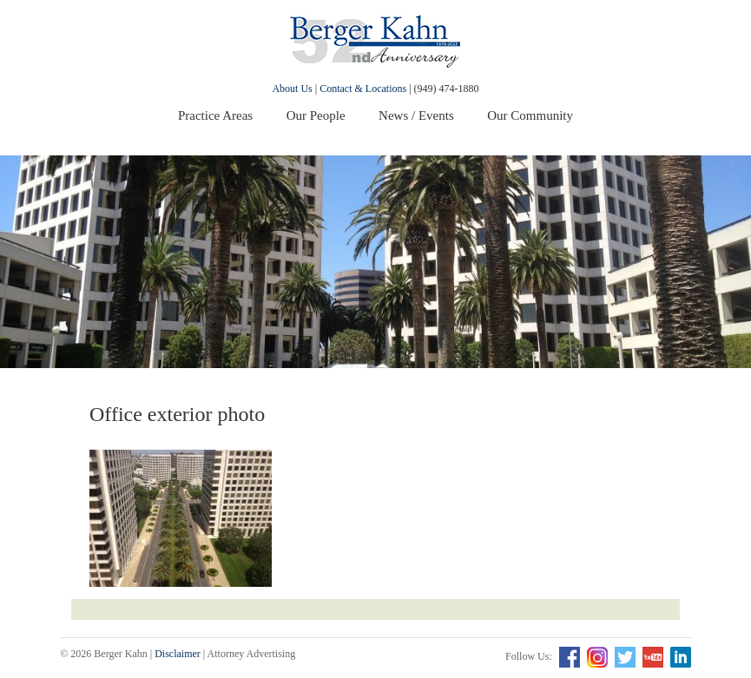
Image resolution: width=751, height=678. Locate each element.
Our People (316, 115)
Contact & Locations (363, 88)
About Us (292, 88)
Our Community (530, 115)
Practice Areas (215, 115)
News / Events (416, 115)
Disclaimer (178, 654)
